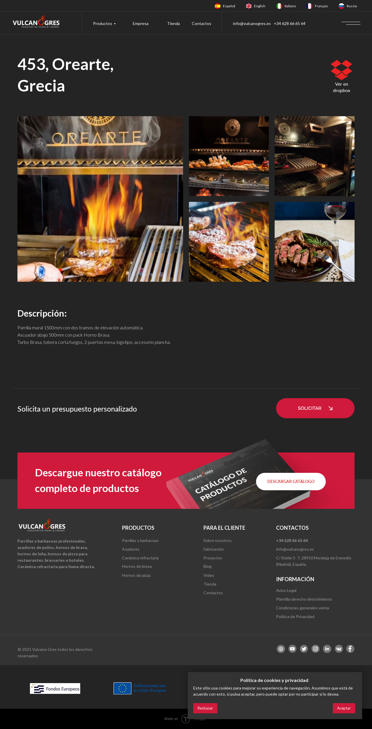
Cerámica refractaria (140, 557)
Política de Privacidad (295, 616)
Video (208, 575)
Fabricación (213, 549)
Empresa (141, 23)
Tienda (173, 23)
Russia (352, 6)
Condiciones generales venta (302, 607)
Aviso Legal (286, 590)
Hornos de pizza (136, 575)
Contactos (201, 23)
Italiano (290, 6)
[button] (315, 408)
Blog (207, 566)
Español (229, 6)
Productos (102, 23)
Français (321, 6)
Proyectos (212, 557)
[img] (218, 6)
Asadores (131, 549)
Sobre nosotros (217, 540)
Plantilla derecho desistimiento (304, 599)
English (259, 6)
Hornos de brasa (137, 566)
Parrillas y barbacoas (140, 540)
